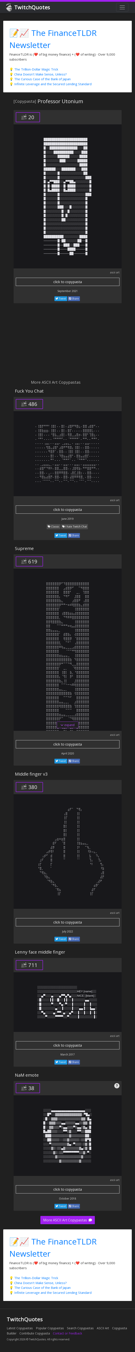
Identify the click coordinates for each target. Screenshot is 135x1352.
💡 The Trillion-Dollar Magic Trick (33, 69)
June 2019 (67, 519)
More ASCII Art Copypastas (67, 1220)
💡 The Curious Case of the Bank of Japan (40, 79)
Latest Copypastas (20, 1328)
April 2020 (67, 753)
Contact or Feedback (67, 1333)
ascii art (114, 272)
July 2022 (67, 931)
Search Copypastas (80, 1328)
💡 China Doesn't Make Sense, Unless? (38, 74)
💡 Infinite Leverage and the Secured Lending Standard (50, 84)
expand (67, 725)
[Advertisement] (67, 344)
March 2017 (67, 1054)
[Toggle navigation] (122, 7)
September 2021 (67, 291)
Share (74, 298)
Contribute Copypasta (34, 1333)
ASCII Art (103, 1328)
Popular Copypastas (50, 1328)
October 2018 (67, 1198)
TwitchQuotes (28, 7)
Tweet (61, 298)
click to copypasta (67, 281)
